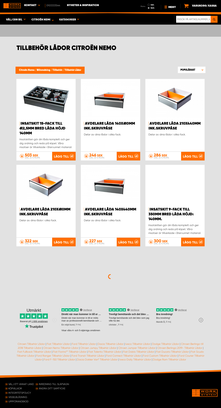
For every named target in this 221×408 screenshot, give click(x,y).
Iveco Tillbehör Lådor (137, 344)
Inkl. (152, 5)
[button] (191, 70)
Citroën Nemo (27, 70)
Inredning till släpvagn (54, 384)
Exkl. (153, 8)
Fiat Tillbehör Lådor (58, 344)
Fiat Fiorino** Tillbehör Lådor (70, 351)
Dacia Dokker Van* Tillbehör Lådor (97, 359)
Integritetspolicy (19, 392)
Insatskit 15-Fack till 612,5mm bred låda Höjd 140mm (42, 128)
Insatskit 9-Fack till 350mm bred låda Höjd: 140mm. (171, 214)
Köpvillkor (15, 388)
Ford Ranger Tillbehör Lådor (53, 355)
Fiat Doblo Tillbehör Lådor (138, 351)
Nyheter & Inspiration (83, 5)
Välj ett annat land (21, 384)
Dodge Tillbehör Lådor (165, 344)
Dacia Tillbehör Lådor (110, 344)
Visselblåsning (17, 397)
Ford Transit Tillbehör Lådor (88, 355)
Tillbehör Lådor (73, 70)
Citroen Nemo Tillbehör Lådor (60, 347)
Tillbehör (57, 70)
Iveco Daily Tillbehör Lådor (135, 359)
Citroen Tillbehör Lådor (31, 344)
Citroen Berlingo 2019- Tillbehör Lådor (179, 347)
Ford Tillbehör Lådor (84, 344)
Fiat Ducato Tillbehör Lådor (172, 351)
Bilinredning (44, 70)
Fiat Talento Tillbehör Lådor (104, 351)
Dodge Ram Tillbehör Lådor (169, 359)
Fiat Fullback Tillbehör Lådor (34, 351)
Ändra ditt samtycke (52, 388)
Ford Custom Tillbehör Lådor (160, 355)
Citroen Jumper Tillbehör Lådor (136, 347)
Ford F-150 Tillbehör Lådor (59, 359)
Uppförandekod (18, 401)
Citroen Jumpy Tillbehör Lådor (98, 347)
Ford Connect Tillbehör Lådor (123, 355)
